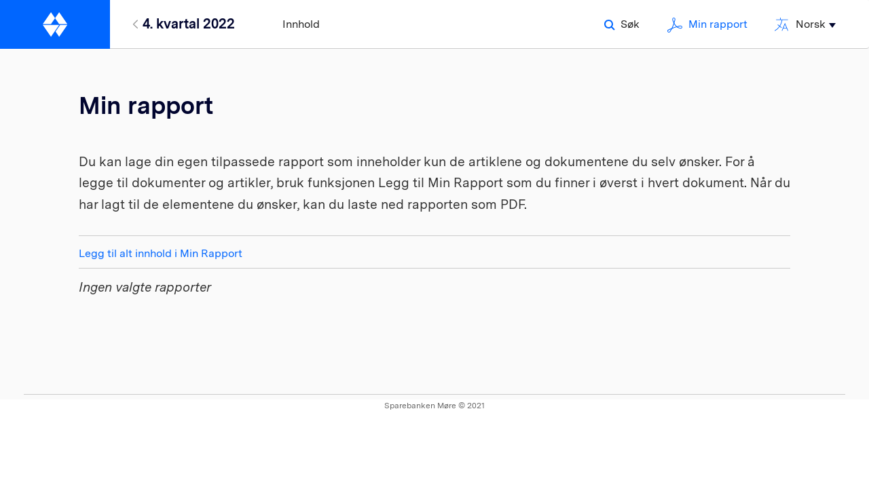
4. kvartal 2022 (189, 24)
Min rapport (707, 24)
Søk (622, 24)
